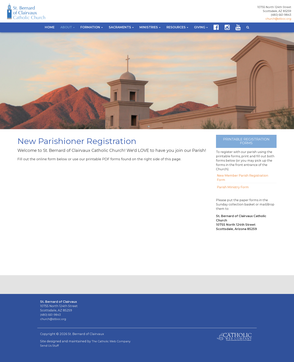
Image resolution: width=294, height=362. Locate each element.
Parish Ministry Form (233, 187)
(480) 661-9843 (281, 14)
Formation (91, 27)
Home (50, 27)
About (67, 27)
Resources (177, 27)
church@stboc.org (278, 18)
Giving (201, 27)
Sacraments (121, 27)
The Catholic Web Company (111, 341)
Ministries (150, 27)
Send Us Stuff (49, 345)
